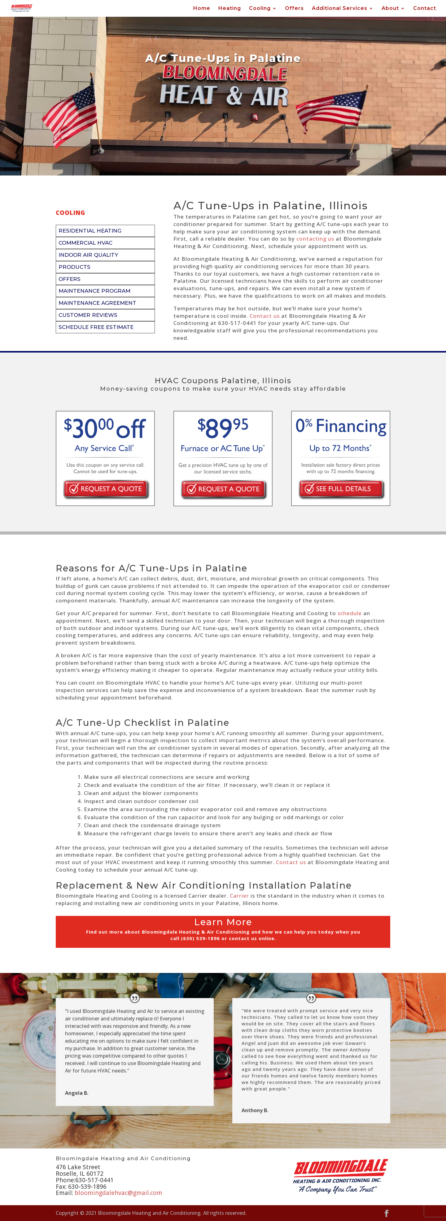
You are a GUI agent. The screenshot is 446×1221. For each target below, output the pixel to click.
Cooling (260, 8)
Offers (294, 8)
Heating (229, 8)
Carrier (239, 895)
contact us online (251, 938)
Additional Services (339, 8)
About (390, 8)
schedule (350, 613)
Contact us (265, 315)
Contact (424, 8)
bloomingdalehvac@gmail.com (118, 1193)
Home (201, 8)
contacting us (315, 238)
